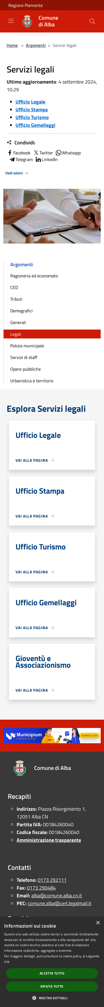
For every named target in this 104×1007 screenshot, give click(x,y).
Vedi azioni (17, 173)
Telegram (21, 159)
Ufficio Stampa (32, 109)
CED (14, 287)
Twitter (43, 152)
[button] (51, 998)
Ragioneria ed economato (34, 275)
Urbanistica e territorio (31, 380)
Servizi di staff (23, 357)
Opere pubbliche (25, 369)
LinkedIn (46, 159)
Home (12, 45)
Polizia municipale (27, 345)
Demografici (21, 310)
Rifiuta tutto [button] (51, 986)
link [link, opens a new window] (6, 961)
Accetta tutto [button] (52, 973)
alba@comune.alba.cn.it (56, 895)
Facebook (19, 152)
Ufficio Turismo (32, 117)
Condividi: (21, 143)
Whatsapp (68, 152)
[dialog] (52, 962)
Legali (15, 334)
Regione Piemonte (25, 5)
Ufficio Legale (30, 102)
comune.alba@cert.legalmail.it (59, 903)
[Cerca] (92, 21)
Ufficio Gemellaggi (35, 125)
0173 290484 (41, 888)
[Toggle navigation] (11, 20)
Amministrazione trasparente (49, 840)
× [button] (98, 923)
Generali (18, 322)
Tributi (16, 299)
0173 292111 (52, 880)
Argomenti (36, 45)
